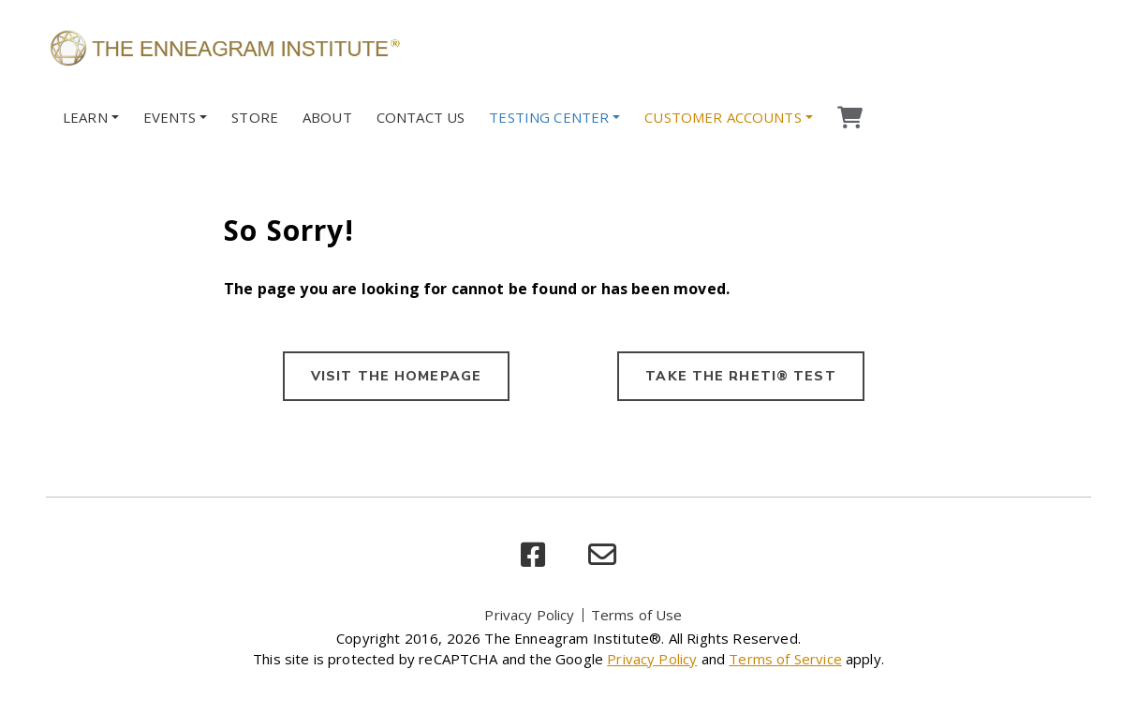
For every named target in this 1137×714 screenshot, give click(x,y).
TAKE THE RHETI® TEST (740, 376)
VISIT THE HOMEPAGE (396, 376)
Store (254, 117)
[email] (602, 555)
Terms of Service (785, 658)
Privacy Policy (529, 614)
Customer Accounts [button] (723, 117)
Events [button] (170, 117)
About (327, 117)
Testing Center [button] (549, 117)
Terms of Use (637, 614)
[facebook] (533, 555)
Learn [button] (85, 117)
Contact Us (421, 117)
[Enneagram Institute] (224, 46)
